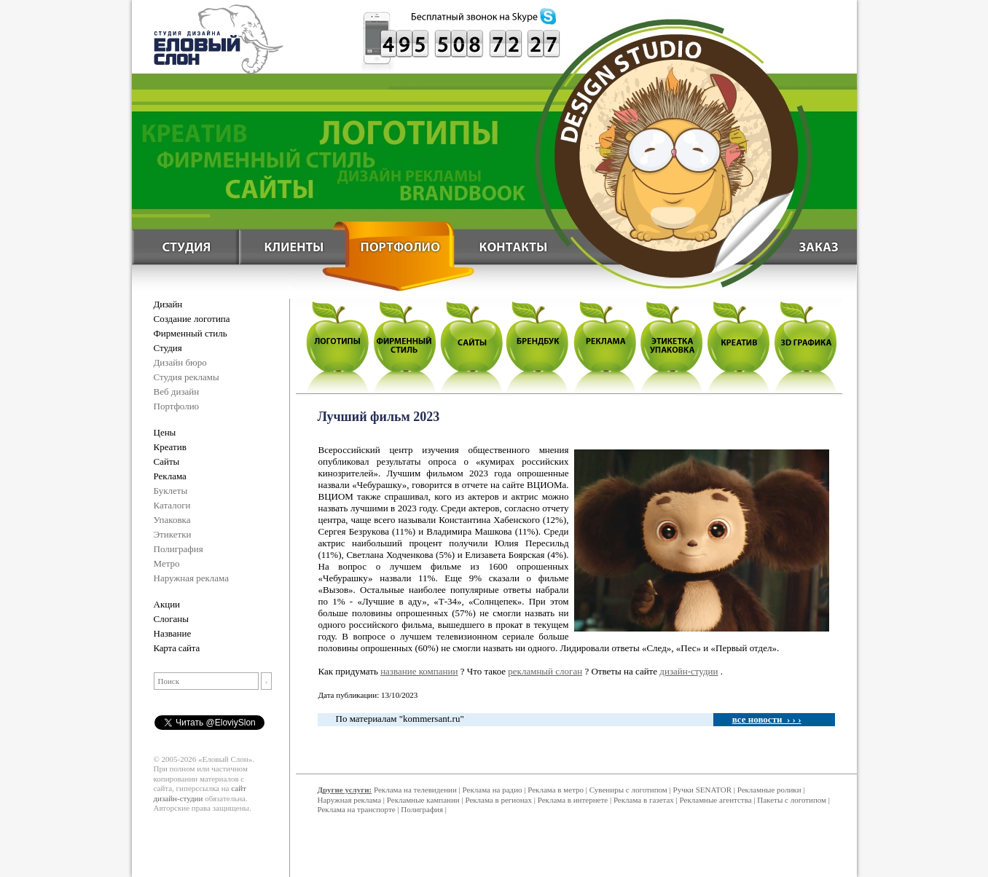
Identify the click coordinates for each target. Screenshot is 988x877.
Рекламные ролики (769, 789)
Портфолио (177, 406)
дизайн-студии (688, 671)
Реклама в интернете (573, 799)
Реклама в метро (556, 789)
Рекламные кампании (423, 799)
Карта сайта (177, 647)
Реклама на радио (492, 789)
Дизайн (168, 304)
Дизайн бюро (180, 362)
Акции (167, 604)
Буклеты (171, 490)
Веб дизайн (177, 391)
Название (173, 633)
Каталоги (172, 505)
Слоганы (171, 618)
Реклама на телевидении (415, 789)
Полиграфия (178, 548)
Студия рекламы (186, 376)
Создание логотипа (192, 318)
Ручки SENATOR (702, 789)
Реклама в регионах (498, 799)
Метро (167, 563)
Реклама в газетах (644, 799)
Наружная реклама (192, 578)
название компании (419, 671)
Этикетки (173, 534)
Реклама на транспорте (357, 809)
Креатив (170, 446)
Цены (165, 432)
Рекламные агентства (717, 799)
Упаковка (172, 519)
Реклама (170, 476)
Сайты (167, 461)
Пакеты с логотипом (791, 799)
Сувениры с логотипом (628, 789)
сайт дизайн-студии (200, 793)
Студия (168, 347)
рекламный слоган (545, 671)
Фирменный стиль (190, 333)
